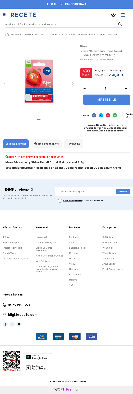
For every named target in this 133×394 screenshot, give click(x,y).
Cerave (73, 280)
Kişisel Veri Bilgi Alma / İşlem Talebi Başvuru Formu (47, 269)
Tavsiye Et (73, 143)
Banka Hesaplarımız (13, 243)
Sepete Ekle (106, 99)
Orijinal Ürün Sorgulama (15, 259)
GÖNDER (123, 191)
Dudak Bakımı (39, 34)
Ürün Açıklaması (16, 143)
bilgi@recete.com (22, 315)
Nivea (83, 46)
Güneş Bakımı (109, 243)
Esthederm (75, 275)
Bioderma (74, 237)
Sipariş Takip (9, 253)
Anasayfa (12, 34)
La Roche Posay (77, 248)
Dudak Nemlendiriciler (58, 34)
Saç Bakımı (108, 259)
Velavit (72, 243)
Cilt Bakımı (26, 34)
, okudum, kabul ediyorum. (81, 201)
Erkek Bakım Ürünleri (113, 269)
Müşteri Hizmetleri (12, 248)
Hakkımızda (42, 237)
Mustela (73, 253)
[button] (38, 119)
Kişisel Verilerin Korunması (49, 256)
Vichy (72, 264)
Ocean (72, 259)
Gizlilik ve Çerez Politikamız (44, 249)
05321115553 (19, 305)
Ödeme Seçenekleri (46, 143)
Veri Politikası (43, 261)
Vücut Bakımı (109, 253)
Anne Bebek (108, 264)
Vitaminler (107, 248)
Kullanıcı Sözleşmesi (46, 243)
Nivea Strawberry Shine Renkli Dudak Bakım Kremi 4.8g (94, 34)
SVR (71, 285)
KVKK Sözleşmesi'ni (72, 201)
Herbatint (74, 269)
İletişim (6, 237)
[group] (39, 80)
